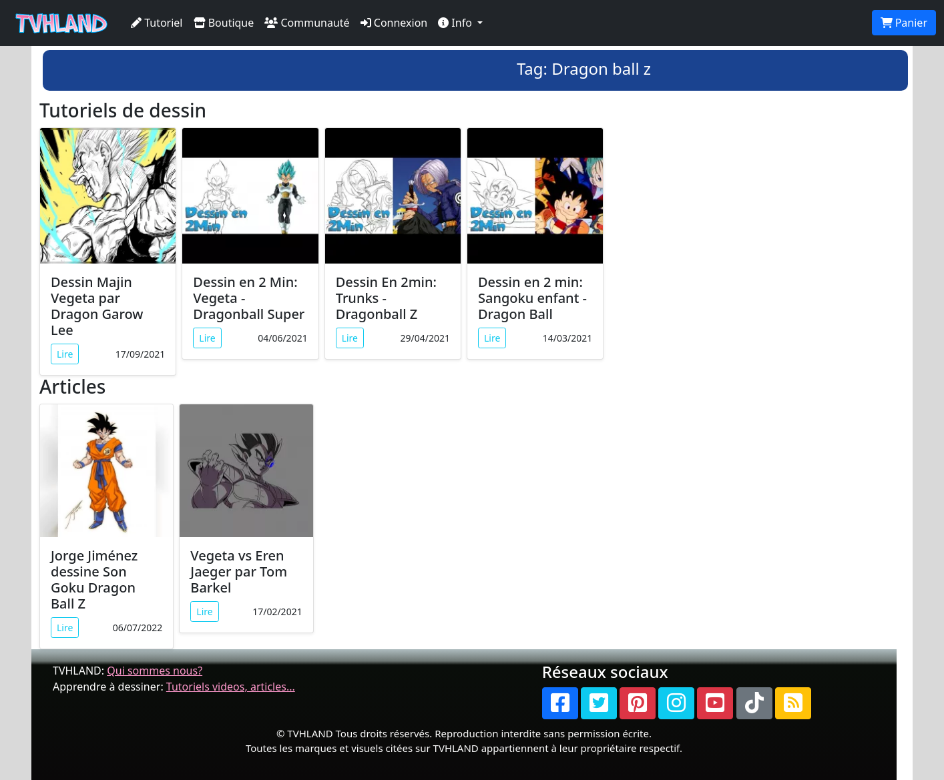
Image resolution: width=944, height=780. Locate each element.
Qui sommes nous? (154, 670)
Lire (65, 354)
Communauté (306, 22)
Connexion (394, 22)
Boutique (224, 22)
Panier (904, 22)
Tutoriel (157, 22)
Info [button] (456, 22)
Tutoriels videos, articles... (230, 686)
